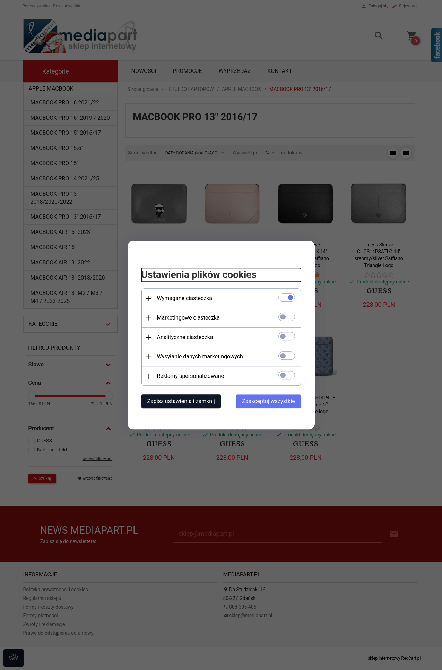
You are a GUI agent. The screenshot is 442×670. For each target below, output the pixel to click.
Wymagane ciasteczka (185, 298)
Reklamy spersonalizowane (190, 376)
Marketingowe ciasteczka (188, 317)
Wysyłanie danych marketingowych (200, 356)
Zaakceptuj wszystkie (268, 401)
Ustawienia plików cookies (199, 275)
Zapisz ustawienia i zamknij (181, 401)
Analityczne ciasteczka (185, 337)
